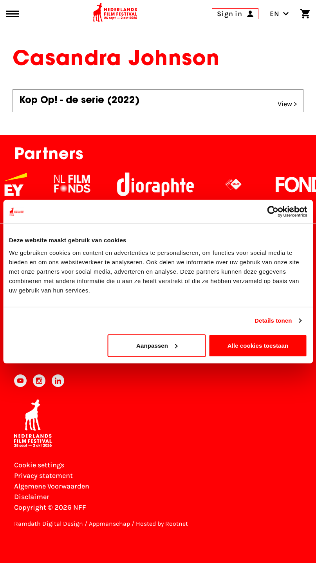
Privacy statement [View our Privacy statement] (43, 475)
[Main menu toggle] (12, 14)
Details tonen (273, 320)
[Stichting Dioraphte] (164, 184)
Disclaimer (31, 496)
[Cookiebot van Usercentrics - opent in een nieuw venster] (272, 212)
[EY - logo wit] (24, 184)
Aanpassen (156, 345)
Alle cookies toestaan (258, 345)
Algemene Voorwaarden (51, 486)
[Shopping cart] (305, 13)
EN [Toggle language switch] (279, 13)
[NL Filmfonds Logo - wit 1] (81, 184)
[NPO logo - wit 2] (242, 184)
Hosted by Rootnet (162, 523)
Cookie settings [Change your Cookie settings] (39, 465)
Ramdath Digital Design (48, 523)
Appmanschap (109, 523)
